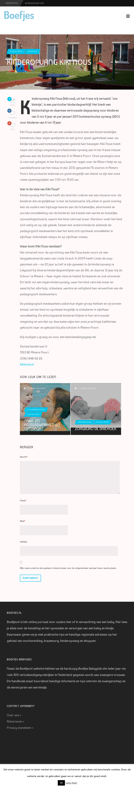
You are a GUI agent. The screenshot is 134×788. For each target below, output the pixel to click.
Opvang (32, 51)
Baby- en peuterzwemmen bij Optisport (42, 425)
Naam (23, 500)
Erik (16, 73)
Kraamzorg (85, 422)
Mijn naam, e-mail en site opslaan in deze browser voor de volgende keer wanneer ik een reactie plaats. (68, 568)
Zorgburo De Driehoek (95, 429)
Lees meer (71, 782)
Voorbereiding (36, 410)
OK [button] (61, 783)
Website (23, 542)
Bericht (24, 457)
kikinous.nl (27, 364)
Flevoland (16, 51)
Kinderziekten (34, 3)
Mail (22, 521)
